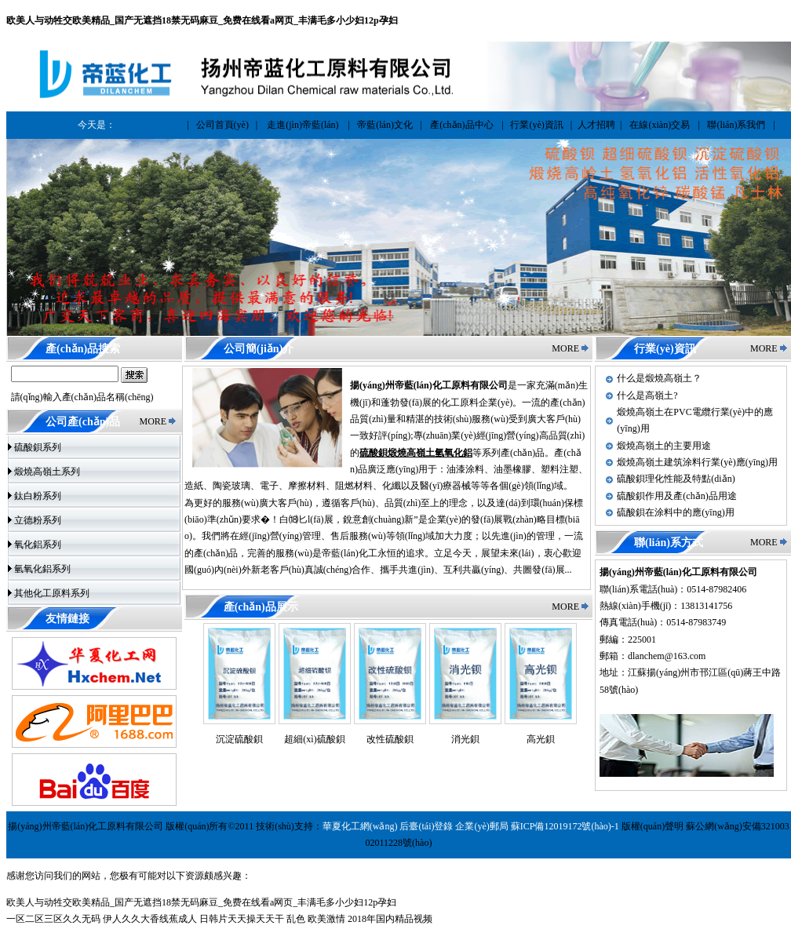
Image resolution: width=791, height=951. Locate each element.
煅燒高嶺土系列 (47, 471)
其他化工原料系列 (51, 593)
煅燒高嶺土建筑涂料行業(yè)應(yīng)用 (697, 462)
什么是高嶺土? (647, 395)
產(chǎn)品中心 (461, 124)
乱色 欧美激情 (315, 918)
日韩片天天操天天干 (241, 918)
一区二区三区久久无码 (53, 918)
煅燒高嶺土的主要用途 (664, 445)
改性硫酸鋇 (390, 739)
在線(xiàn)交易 (659, 124)
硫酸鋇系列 (37, 447)
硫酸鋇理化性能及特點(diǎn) (675, 478)
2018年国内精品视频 (390, 918)
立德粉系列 (37, 520)
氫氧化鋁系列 (42, 568)
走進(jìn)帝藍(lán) (302, 124)
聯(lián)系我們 (736, 124)
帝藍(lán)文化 (385, 124)
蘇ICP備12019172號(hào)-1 (565, 826)
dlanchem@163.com (666, 655)
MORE (152, 421)
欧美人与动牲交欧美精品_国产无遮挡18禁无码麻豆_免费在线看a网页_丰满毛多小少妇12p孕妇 (202, 20)
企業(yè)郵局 (481, 826)
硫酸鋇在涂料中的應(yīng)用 (675, 512)
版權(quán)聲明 (652, 826)
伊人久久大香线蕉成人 (150, 918)
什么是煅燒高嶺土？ (659, 378)
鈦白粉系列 (37, 495)
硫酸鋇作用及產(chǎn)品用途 (676, 495)
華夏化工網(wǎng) (360, 826)
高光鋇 (541, 739)
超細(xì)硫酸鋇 (314, 739)
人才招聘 (596, 124)
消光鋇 (465, 739)
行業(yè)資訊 (536, 124)
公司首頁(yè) (222, 124)
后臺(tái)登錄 (426, 826)
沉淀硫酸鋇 (239, 739)
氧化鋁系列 (37, 544)
